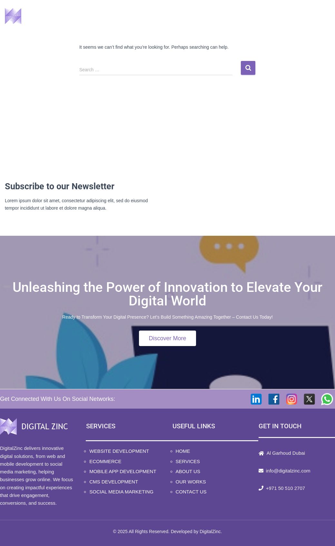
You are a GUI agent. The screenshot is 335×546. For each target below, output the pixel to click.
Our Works (258, 16)
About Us (213, 16)
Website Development (119, 451)
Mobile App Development (122, 471)
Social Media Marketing (121, 491)
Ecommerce (105, 461)
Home (130, 16)
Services (169, 16)
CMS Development (113, 481)
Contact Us (306, 16)
